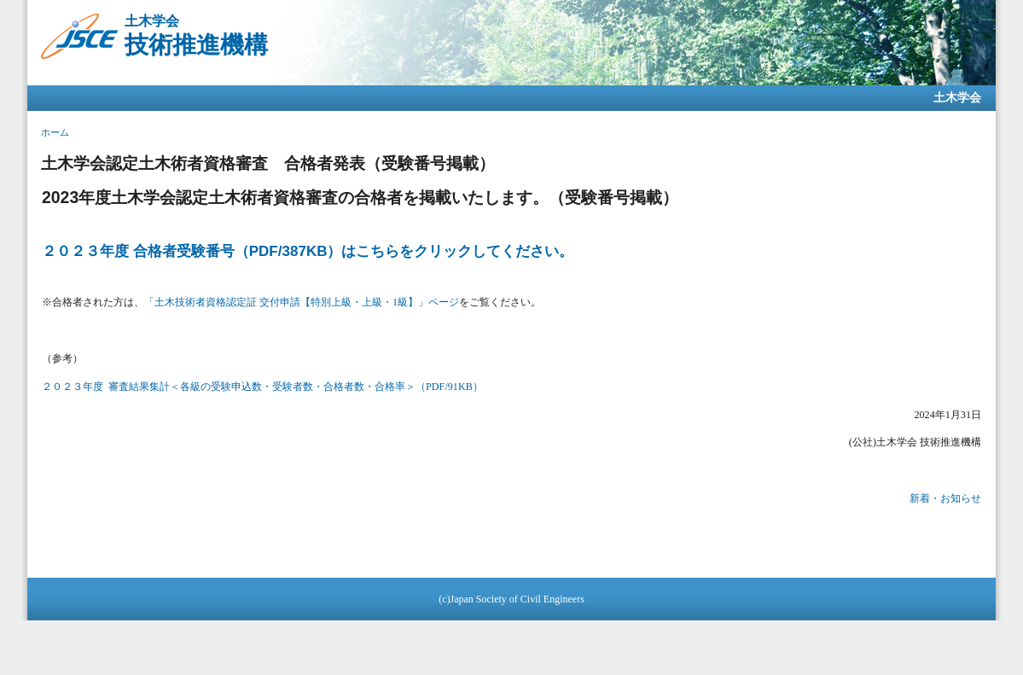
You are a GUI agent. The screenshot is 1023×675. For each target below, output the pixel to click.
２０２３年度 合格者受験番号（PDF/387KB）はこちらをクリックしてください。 (307, 251)
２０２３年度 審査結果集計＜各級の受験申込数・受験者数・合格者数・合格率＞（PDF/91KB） (262, 387)
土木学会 (957, 97)
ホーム (55, 132)
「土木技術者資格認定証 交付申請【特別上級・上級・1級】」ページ (301, 302)
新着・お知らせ (945, 498)
